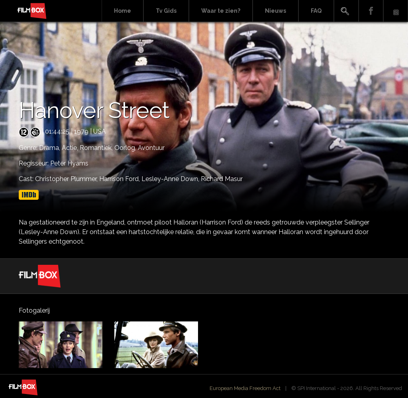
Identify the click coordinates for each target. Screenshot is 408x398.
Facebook (371, 11)
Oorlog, (126, 148)
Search (346, 11)
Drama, (50, 148)
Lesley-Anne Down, (171, 179)
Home (122, 11)
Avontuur (151, 148)
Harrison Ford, (120, 179)
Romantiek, (97, 148)
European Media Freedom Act (245, 388)
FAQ (316, 11)
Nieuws (275, 11)
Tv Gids (166, 11)
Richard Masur (222, 179)
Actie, (71, 148)
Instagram (395, 11)
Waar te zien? (220, 11)
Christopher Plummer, (67, 179)
